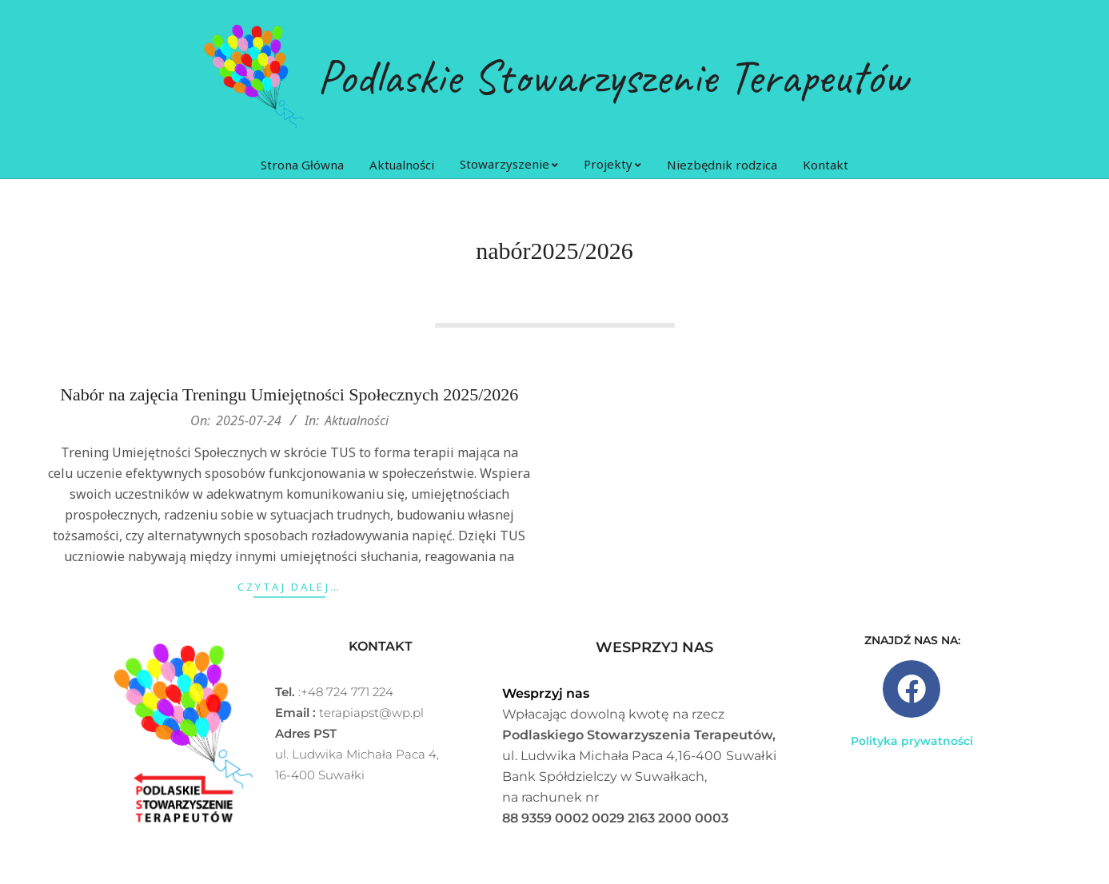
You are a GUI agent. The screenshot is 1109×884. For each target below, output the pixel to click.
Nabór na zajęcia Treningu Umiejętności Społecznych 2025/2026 (289, 425)
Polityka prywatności (912, 741)
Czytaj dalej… (289, 617)
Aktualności (357, 451)
